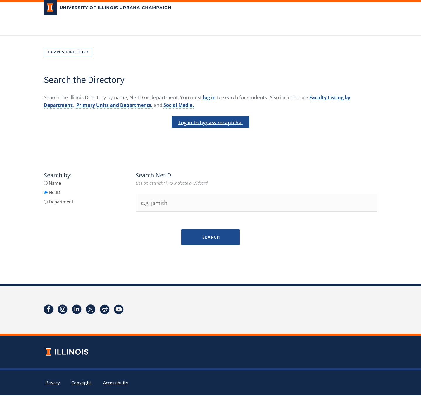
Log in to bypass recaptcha (210, 122)
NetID (54, 193)
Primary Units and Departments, (118, 105)
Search (210, 237)
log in (209, 97)
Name (54, 183)
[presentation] (210, 138)
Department (60, 202)
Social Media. (185, 105)
